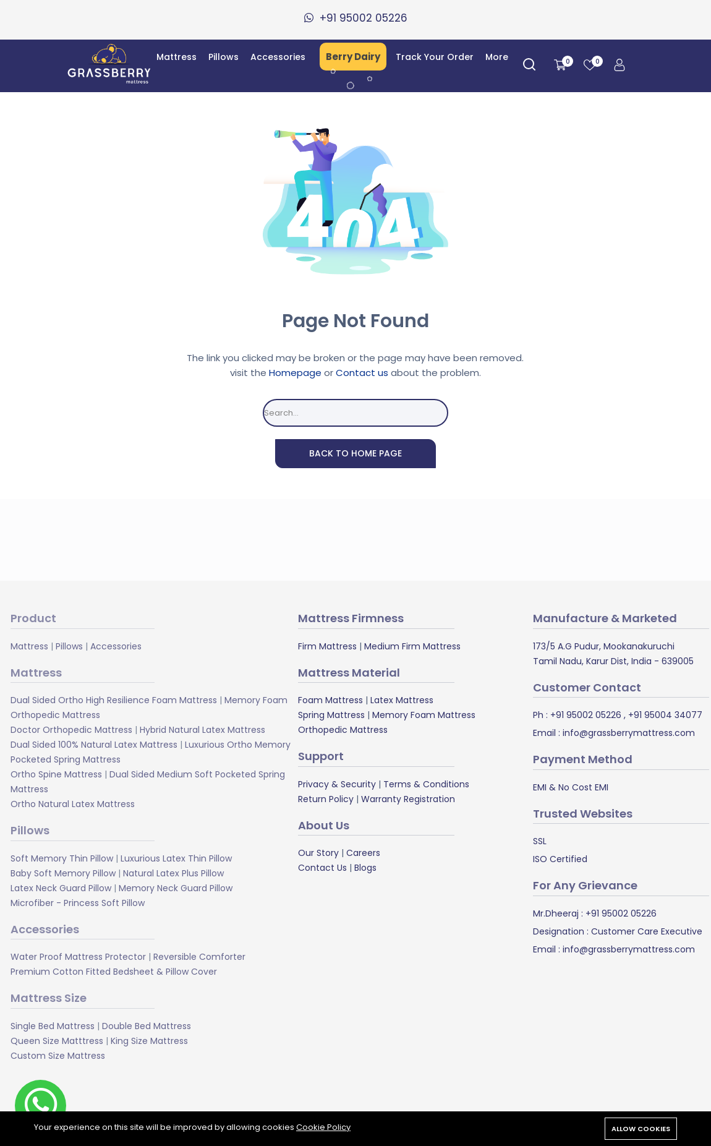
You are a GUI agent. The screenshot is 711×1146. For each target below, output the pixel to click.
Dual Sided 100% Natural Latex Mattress (94, 744)
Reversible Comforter (199, 957)
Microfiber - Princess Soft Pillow (78, 903)
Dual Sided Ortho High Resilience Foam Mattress (114, 700)
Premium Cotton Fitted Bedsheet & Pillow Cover (114, 971)
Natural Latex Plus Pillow (173, 873)
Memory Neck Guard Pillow (175, 888)
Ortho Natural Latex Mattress (73, 804)
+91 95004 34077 (664, 715)
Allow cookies (640, 1129)
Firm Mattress (327, 646)
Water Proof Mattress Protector (78, 957)
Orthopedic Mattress (343, 730)
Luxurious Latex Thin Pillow (176, 858)
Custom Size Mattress (58, 1056)
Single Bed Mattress (53, 1026)
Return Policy (326, 799)
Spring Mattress (331, 715)
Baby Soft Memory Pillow (63, 873)
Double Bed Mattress (146, 1026)
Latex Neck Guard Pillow (61, 888)
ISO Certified (560, 859)
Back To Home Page (355, 453)
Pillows (223, 57)
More (496, 57)
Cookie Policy (323, 1127)
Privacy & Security (337, 784)
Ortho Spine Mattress (56, 774)
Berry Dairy (353, 56)
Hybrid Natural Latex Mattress (202, 730)
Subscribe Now (473, 540)
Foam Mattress (330, 700)
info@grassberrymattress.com (627, 733)
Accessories (277, 57)
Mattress (176, 57)
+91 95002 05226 (584, 715)
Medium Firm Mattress (412, 646)
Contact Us (322, 868)
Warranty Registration (408, 799)
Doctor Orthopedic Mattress (71, 730)
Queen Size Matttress (57, 1041)
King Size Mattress (149, 1041)
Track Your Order (435, 57)
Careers (363, 853)
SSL (540, 841)
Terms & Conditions (426, 784)
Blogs (365, 868)
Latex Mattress (401, 700)
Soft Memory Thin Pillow (62, 858)
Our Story (318, 853)
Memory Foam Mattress (423, 715)
